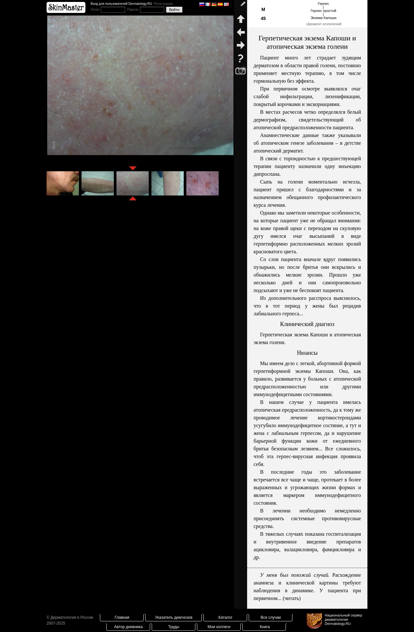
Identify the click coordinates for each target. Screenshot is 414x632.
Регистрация (163, 3)
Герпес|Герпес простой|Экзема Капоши (323, 11)
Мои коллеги (219, 627)
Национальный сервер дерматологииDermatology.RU (343, 619)
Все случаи (271, 617)
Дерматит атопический (324, 24)
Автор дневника (128, 627)
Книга (265, 627)
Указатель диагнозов (173, 617)
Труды (173, 627)
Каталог (225, 617)
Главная (121, 617)
